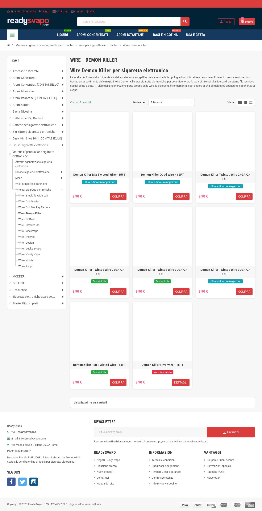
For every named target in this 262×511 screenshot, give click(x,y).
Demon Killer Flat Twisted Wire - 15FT (99, 364)
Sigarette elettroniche (21, 11)
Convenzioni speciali (219, 465)
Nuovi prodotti (105, 471)
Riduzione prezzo (107, 465)
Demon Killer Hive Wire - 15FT (162, 364)
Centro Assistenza (162, 477)
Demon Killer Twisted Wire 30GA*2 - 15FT (162, 272)
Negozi (44, 11)
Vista (231, 102)
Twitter (22, 482)
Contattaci (103, 477)
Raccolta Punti (215, 471)
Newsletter (213, 477)
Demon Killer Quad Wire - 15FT (162, 174)
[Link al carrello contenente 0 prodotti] (247, 21)
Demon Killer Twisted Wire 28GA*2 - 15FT (99, 272)
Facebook (11, 482)
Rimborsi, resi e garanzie (166, 471)
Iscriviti (231, 432)
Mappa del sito (105, 483)
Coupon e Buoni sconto (220, 460)
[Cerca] (133, 21)
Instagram (33, 482)
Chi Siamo (60, 11)
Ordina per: (139, 102)
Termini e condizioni (163, 460)
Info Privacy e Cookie (164, 483)
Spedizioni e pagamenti (165, 465)
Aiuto (90, 11)
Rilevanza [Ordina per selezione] (156, 102)
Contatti (77, 11)
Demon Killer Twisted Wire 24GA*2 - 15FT (225, 177)
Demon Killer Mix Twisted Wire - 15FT (99, 174)
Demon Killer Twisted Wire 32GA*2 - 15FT (225, 272)
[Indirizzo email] (150, 432)
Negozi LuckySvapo (108, 460)
